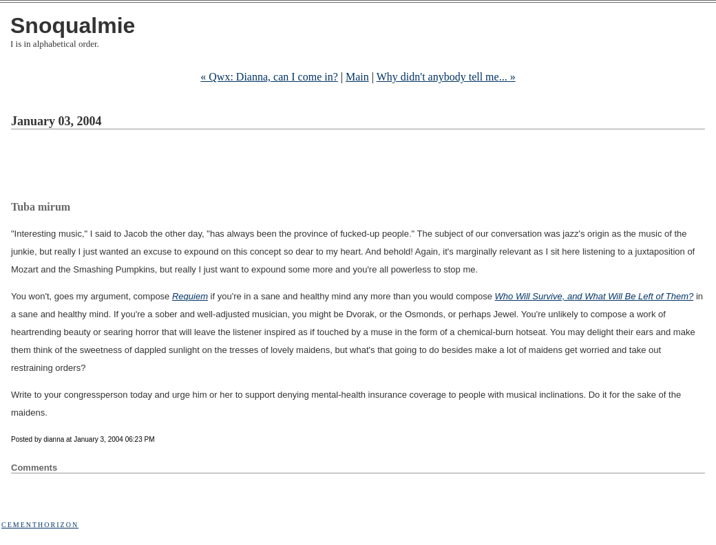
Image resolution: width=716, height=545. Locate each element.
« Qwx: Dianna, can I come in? (268, 77)
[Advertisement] (261, 167)
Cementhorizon (39, 524)
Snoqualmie (72, 25)
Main (357, 77)
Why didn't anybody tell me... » (446, 77)
